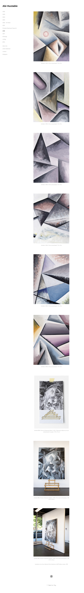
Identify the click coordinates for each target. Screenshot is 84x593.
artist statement (6, 48)
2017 (4, 33)
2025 (4, 14)
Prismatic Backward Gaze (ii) (9, 28)
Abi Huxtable (10, 6)
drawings (5, 36)
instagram (5, 54)
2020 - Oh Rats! (6, 22)
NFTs (4, 42)
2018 (4, 31)
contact (4, 51)
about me (5, 46)
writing (4, 39)
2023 (4, 20)
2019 (4, 25)
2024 (4, 17)
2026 (4, 11)
